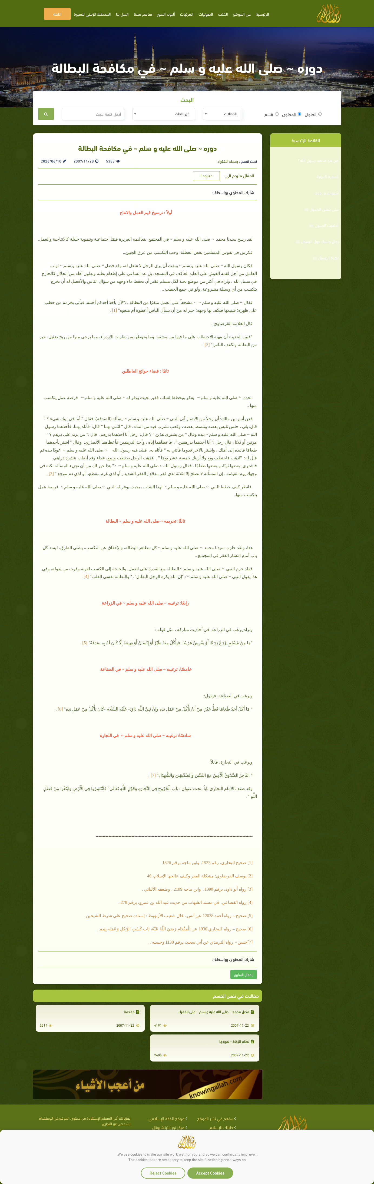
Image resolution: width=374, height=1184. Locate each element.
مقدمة (131, 1011)
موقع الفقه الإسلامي (166, 1118)
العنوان (313, 114)
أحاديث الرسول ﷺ (324, 225)
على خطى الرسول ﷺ (321, 208)
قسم (271, 114)
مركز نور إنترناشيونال (168, 1127)
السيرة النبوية (328, 176)
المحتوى (291, 114)
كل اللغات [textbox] (182, 113)
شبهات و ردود (327, 192)
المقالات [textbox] (230, 113)
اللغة (57, 14)
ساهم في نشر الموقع (215, 1118)
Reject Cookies (163, 1172)
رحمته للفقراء (228, 161)
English (206, 175)
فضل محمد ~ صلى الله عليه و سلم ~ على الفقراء (216, 1011)
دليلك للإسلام (221, 1127)
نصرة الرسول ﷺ (326, 257)
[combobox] (222, 114)
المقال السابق (243, 974)
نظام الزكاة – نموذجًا (236, 1041)
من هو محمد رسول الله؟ (318, 160)
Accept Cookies (210, 1172)
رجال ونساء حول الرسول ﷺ (317, 241)
